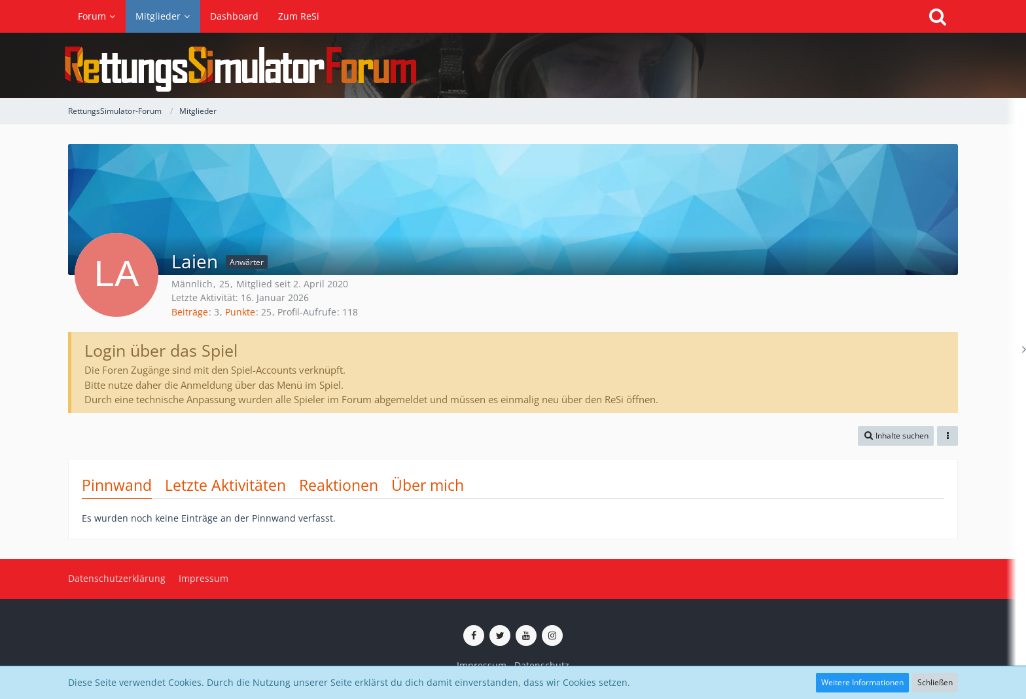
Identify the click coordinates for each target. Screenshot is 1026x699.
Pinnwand (117, 485)
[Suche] (937, 16)
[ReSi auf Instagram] (552, 635)
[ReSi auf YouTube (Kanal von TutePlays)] (526, 635)
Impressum (481, 665)
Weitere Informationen (862, 682)
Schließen (935, 682)
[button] (896, 436)
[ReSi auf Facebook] (473, 635)
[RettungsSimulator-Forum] (513, 65)
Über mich (427, 485)
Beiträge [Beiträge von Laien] (189, 312)
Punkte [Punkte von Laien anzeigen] (240, 312)
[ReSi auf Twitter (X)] (499, 635)
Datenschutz (541, 665)
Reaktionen (338, 485)
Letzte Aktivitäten (225, 485)
